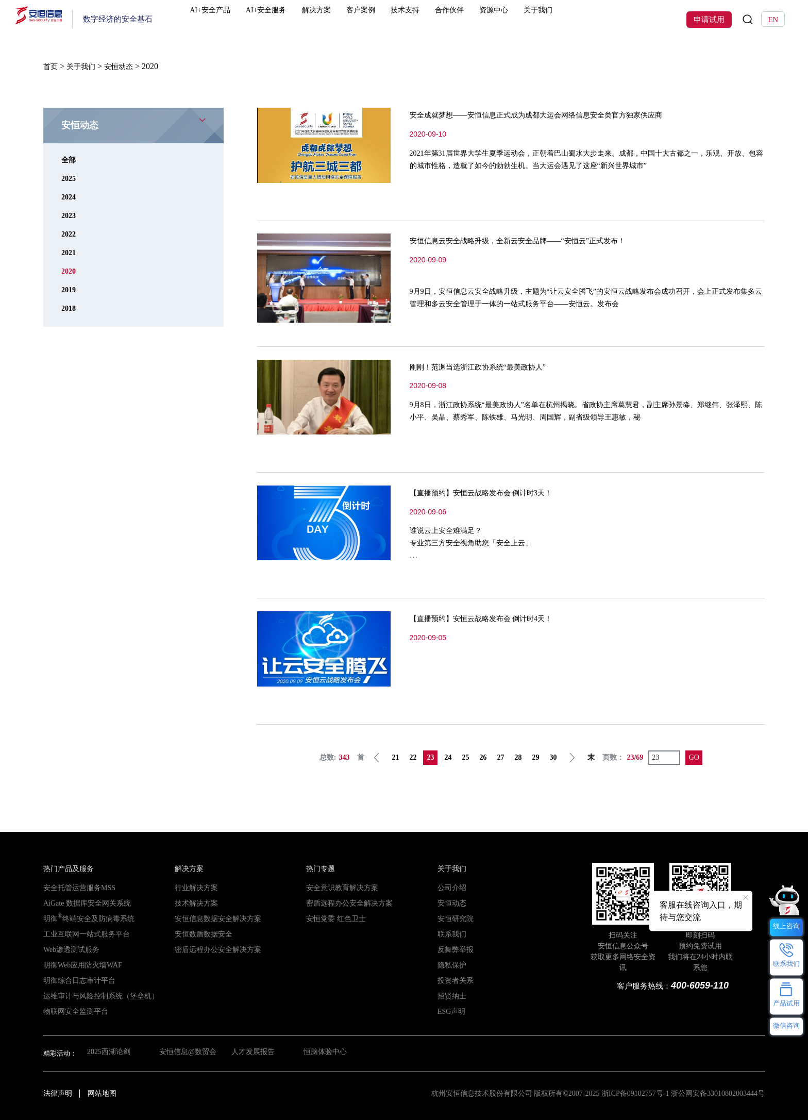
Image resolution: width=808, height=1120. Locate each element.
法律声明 (57, 1093)
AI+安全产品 (231, 19)
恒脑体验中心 (331, 1053)
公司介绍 (450, 887)
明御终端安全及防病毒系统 (85, 918)
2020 (69, 270)
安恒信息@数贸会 (188, 1053)
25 (466, 757)
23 (431, 757)
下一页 (573, 757)
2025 (69, 177)
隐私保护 (450, 964)
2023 (69, 214)
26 (483, 757)
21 (396, 757)
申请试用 (709, 19)
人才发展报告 (257, 1053)
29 (536, 757)
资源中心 (524, 19)
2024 (69, 196)
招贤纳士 (450, 995)
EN (773, 19)
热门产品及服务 (66, 868)
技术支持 (433, 19)
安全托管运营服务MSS (76, 887)
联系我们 (450, 934)
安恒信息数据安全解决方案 (215, 918)
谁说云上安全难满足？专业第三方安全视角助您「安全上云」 (480, 542)
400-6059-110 (697, 984)
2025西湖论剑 (107, 1053)
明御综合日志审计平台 (76, 980)
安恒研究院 (454, 918)
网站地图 (102, 1093)
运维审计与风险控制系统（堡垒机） (96, 995)
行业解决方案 (195, 887)
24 (448, 757)
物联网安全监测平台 (73, 1011)
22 (413, 757)
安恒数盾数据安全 (201, 934)
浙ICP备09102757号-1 (635, 1093)
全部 (69, 159)
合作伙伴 (479, 19)
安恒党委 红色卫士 (333, 918)
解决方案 (342, 19)
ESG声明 (450, 1011)
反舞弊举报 (454, 949)
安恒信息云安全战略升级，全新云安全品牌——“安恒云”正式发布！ (548, 240)
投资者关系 (454, 980)
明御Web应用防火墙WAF (79, 964)
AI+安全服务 (290, 19)
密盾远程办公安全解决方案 (215, 949)
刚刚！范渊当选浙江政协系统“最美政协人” (497, 366)
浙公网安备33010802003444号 (718, 1093)
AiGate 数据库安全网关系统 (84, 903)
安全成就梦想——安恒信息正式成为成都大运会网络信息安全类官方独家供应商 (572, 114)
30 (554, 757)
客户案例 (388, 19)
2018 (69, 307)
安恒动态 (450, 903)
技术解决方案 (195, 903)
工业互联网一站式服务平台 (83, 934)
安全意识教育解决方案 (339, 887)
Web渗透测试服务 (69, 949)
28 (519, 757)
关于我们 (570, 19)
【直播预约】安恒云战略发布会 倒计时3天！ (501, 492)
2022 (69, 233)
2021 (69, 251)
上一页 (378, 757)
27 (501, 757)
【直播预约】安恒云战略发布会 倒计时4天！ (501, 617)
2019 (69, 289)
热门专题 (319, 868)
